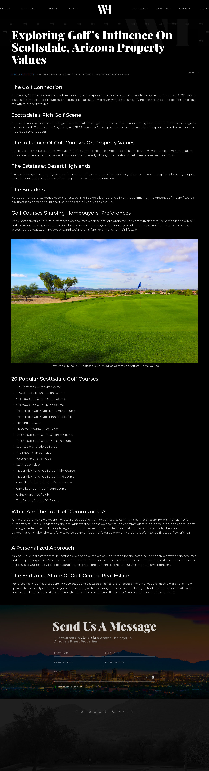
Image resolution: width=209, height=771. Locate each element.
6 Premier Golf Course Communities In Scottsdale (123, 519)
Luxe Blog (176, 12)
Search (57, 12)
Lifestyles (158, 12)
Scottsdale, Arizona (24, 123)
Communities (138, 12)
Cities (72, 12)
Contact (191, 12)
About (16, 12)
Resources (36, 12)
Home (14, 74)
